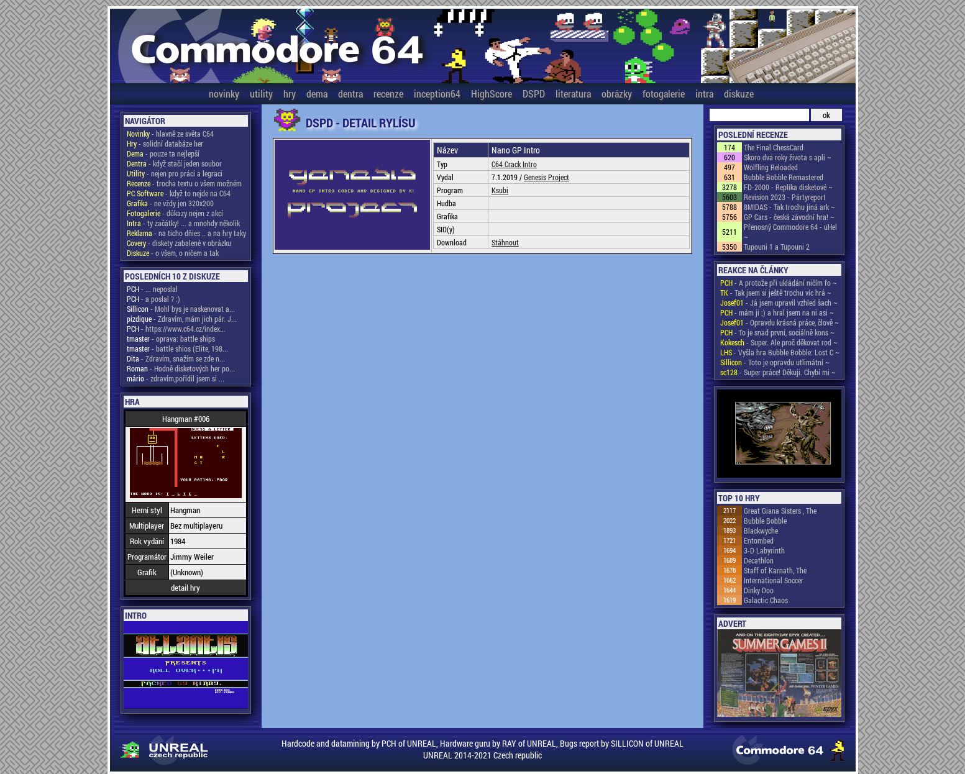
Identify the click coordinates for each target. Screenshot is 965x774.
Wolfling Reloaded (771, 167)
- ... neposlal (152, 289)
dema (316, 93)
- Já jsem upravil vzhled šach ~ (779, 302)
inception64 (437, 93)
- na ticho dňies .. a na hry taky (186, 233)
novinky (224, 93)
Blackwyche (761, 530)
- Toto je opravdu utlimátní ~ (775, 362)
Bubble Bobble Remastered (783, 177)
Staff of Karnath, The (775, 570)
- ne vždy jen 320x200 (170, 203)
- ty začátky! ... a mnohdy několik (183, 223)
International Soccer (773, 580)
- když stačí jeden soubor (174, 163)
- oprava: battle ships (171, 339)
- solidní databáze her (165, 143)
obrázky (616, 93)
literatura (573, 93)
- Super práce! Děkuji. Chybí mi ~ (778, 372)
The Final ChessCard (773, 147)
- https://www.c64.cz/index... (176, 329)
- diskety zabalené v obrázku (179, 243)
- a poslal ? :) (153, 299)
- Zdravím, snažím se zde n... (176, 358)
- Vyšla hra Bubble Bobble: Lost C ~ (779, 352)
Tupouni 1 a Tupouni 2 (777, 247)
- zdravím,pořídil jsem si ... (175, 378)
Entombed (759, 540)
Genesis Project (546, 177)
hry (289, 93)
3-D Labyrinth (764, 550)
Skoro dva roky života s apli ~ (787, 157)
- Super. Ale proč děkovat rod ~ (779, 342)
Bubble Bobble (765, 521)
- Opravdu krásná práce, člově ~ (779, 322)
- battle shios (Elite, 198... (177, 348)
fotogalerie (664, 93)
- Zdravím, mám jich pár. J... (182, 319)
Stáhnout (505, 242)
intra (704, 93)
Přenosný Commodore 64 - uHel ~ (790, 232)
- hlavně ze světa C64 (170, 134)
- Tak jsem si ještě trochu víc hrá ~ (775, 293)
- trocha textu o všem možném (184, 183)
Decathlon (759, 560)
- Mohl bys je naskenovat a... (181, 309)
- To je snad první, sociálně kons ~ (777, 332)
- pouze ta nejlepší (163, 153)
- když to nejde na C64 (179, 193)
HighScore (491, 93)
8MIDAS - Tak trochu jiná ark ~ (789, 207)
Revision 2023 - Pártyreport (785, 197)
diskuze (739, 93)
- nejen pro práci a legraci (174, 173)
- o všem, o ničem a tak (173, 253)
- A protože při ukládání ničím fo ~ (778, 283)
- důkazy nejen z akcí (175, 213)
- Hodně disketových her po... (181, 368)
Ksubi (500, 190)
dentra (350, 93)
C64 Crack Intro (514, 164)
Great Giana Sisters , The (780, 511)
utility (261, 93)
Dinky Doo (759, 590)
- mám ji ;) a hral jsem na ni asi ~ (777, 312)
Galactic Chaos (766, 600)
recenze (388, 93)
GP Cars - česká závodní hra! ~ (789, 217)
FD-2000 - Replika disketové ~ (788, 187)
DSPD (534, 93)
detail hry (185, 587)
